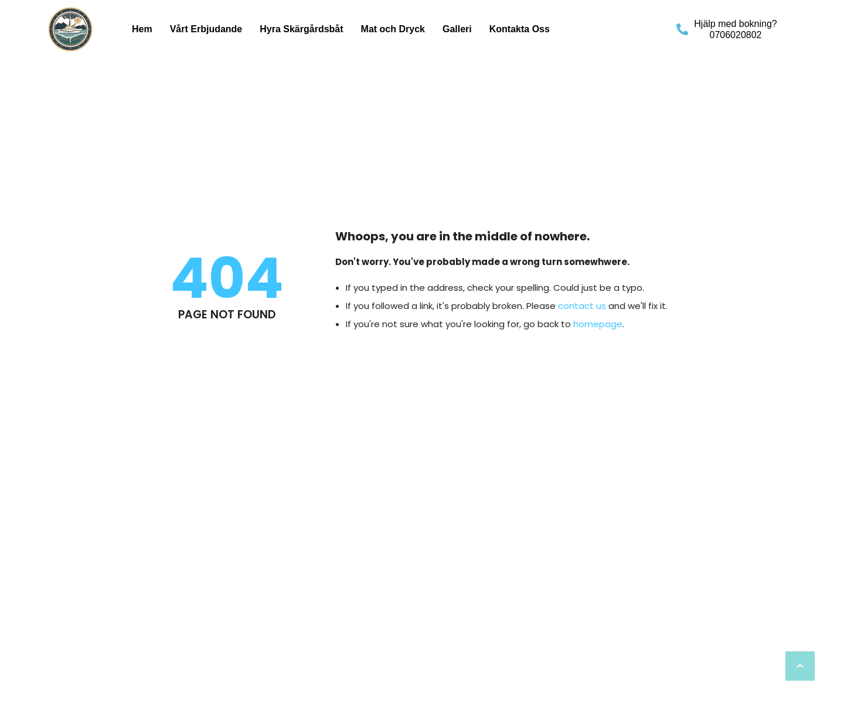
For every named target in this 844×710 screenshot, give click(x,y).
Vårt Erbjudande (206, 29)
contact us (582, 306)
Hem (142, 29)
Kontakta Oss (519, 29)
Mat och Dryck (393, 29)
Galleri (457, 29)
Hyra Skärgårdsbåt (301, 29)
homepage (597, 324)
